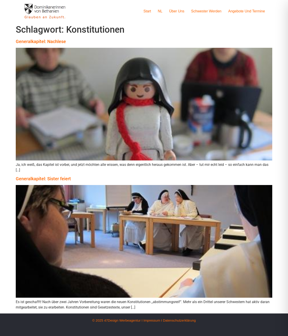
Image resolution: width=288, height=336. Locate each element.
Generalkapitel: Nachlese (41, 41)
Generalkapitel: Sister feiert (43, 178)
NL (160, 11)
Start (147, 11)
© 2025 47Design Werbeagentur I (117, 320)
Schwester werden (206, 11)
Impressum (151, 320)
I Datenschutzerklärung (178, 320)
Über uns (176, 11)
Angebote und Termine (246, 11)
